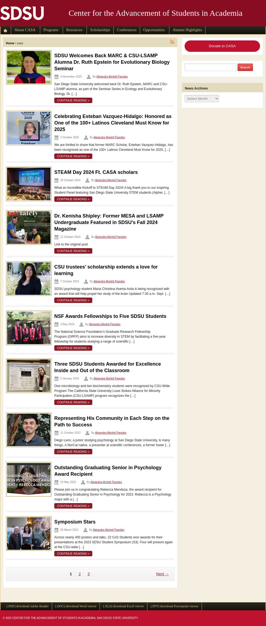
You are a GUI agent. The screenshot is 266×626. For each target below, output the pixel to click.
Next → (162, 574)
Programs (50, 30)
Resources (74, 30)
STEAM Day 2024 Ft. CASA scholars (96, 172)
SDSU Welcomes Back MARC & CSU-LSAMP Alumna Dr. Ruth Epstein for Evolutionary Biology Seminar (112, 62)
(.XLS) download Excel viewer (123, 606)
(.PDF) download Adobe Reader (28, 606)
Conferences (127, 30)
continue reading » (73, 100)
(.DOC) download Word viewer (75, 606)
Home (10, 43)
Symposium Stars (75, 522)
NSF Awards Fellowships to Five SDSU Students (110, 316)
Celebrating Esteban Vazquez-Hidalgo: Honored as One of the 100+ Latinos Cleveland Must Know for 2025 (113, 123)
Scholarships (100, 30)
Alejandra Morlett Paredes (112, 76)
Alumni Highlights (187, 30)
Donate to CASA (222, 46)
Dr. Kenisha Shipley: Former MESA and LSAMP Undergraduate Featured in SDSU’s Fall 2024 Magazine (108, 222)
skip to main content (12, 24)
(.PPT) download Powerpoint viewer (174, 606)
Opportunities (154, 30)
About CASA (25, 30)
